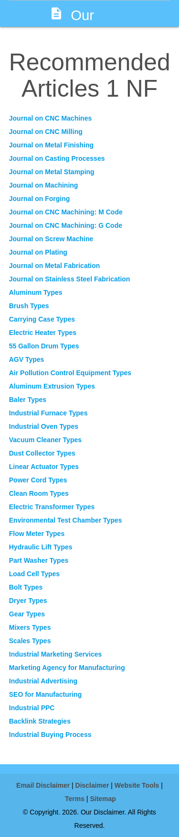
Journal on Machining (43, 185)
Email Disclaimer (43, 785)
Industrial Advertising (43, 681)
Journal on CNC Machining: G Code (65, 225)
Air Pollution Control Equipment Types (70, 373)
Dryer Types (28, 600)
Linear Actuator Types (44, 466)
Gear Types (27, 614)
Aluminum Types (36, 292)
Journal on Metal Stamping (52, 172)
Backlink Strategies (40, 721)
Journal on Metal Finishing (51, 145)
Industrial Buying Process (50, 734)
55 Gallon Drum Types (44, 346)
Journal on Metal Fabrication (54, 265)
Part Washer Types (39, 560)
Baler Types (27, 399)
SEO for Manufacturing (45, 694)
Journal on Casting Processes (57, 158)
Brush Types (29, 306)
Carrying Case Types (42, 319)
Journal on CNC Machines (50, 118)
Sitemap (103, 799)
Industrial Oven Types (43, 426)
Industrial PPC (32, 708)
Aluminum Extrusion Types (52, 386)
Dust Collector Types (42, 453)
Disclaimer (92, 785)
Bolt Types (26, 587)
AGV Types (26, 359)
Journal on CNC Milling (46, 131)
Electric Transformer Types (52, 507)
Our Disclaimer (82, 27)
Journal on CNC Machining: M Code (66, 212)
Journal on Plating (38, 252)
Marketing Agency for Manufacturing (67, 667)
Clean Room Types (39, 493)
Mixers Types (30, 627)
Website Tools (137, 785)
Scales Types (30, 641)
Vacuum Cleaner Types (45, 440)
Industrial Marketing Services (55, 654)
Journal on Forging (39, 198)
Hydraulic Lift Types (41, 547)
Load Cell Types (34, 574)
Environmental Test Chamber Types (65, 520)
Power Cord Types (38, 480)
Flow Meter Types (36, 533)
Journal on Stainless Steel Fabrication (69, 279)
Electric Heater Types (42, 332)
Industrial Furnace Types (48, 413)
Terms (74, 799)
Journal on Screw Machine (51, 239)
